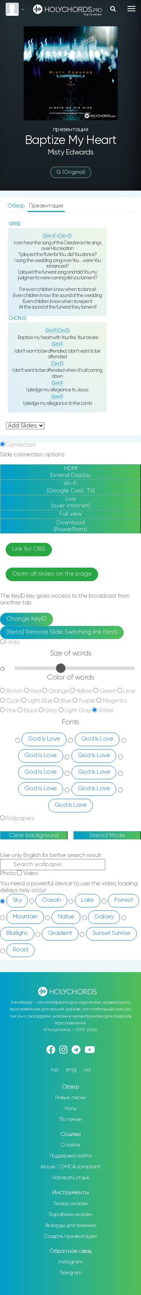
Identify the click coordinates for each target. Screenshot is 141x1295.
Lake (87, 900)
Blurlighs (17, 933)
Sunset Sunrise (111, 933)
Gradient (60, 933)
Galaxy (104, 917)
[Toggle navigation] (131, 8)
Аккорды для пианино (70, 1225)
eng (71, 1069)
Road (20, 950)
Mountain (25, 917)
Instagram (70, 1262)
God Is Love (44, 739)
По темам (70, 1119)
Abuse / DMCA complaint (70, 1166)
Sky (17, 900)
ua (86, 1069)
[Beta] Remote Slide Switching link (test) (61, 632)
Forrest (123, 900)
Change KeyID (26, 619)
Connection (20, 445)
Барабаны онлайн (70, 1214)
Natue (66, 917)
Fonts (12, 642)
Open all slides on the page (52, 574)
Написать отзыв (70, 1177)
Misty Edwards (71, 152)
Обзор (17, 206)
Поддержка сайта (71, 1156)
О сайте (70, 1145)
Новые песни (70, 1097)
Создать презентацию (70, 1236)
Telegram (70, 1272)
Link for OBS (28, 549)
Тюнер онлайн (70, 1203)
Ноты (70, 1108)
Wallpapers (19, 818)
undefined (25, 425)
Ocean (51, 900)
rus (55, 1069)
